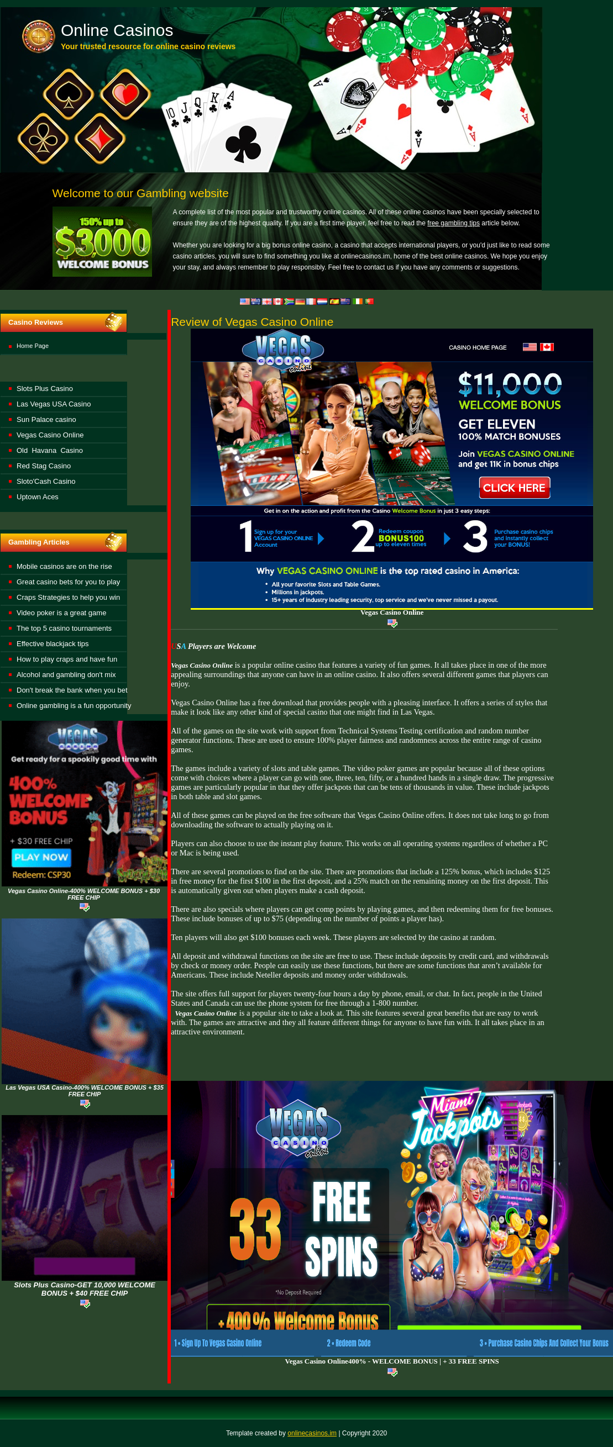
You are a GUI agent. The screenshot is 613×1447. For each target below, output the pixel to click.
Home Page (33, 345)
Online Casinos (117, 30)
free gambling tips (453, 223)
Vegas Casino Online (391, 612)
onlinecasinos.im (312, 1433)
